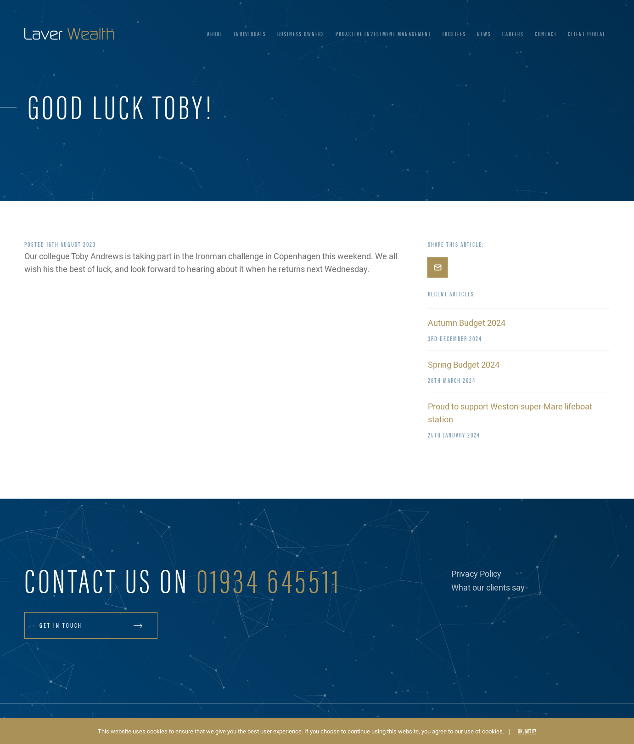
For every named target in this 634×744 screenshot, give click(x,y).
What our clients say (488, 588)
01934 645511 (269, 579)
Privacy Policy (476, 574)
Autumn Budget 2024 (466, 323)
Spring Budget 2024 (463, 365)
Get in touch (60, 625)
